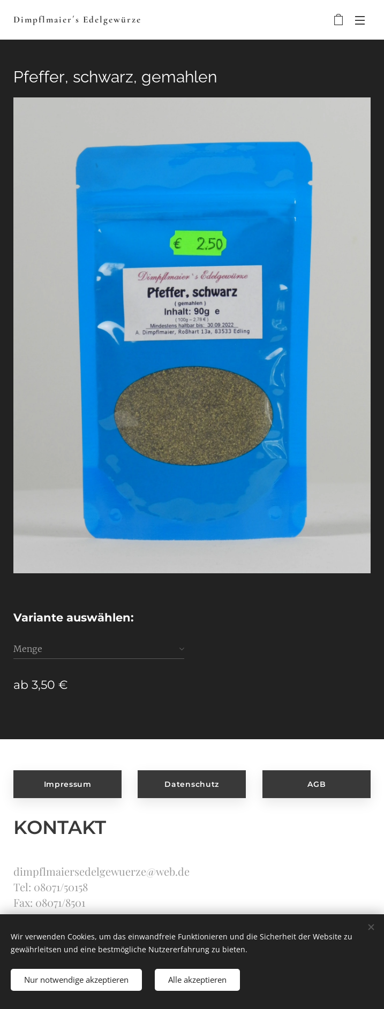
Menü (360, 20)
